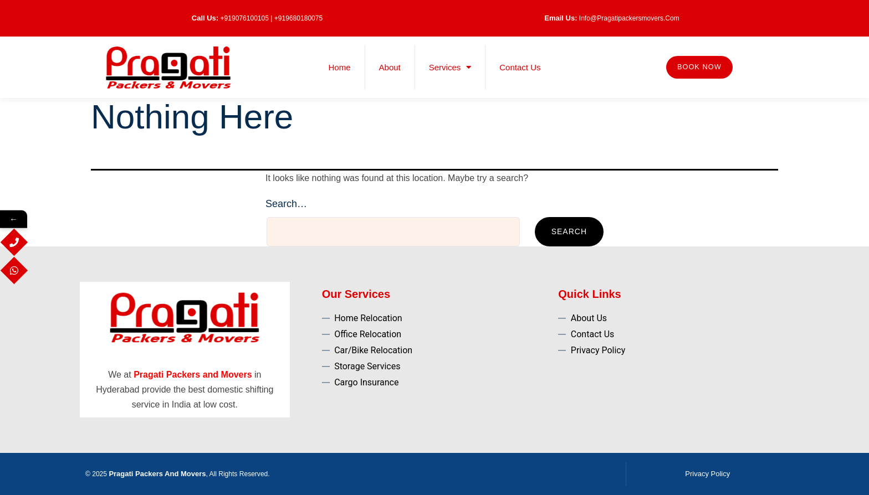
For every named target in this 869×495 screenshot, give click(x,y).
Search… (286, 203)
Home (340, 67)
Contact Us (519, 67)
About (390, 67)
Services (450, 67)
